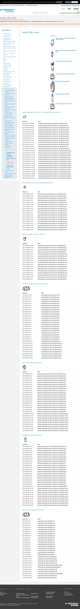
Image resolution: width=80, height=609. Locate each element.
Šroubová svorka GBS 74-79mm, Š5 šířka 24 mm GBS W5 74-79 (51, 477)
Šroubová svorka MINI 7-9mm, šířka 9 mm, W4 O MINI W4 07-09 (52, 247)
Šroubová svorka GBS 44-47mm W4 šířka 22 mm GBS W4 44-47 (51, 390)
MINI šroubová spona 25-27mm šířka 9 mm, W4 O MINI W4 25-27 (52, 279)
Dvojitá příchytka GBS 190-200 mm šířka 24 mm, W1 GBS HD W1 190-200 (54, 175)
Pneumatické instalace (7, 76)
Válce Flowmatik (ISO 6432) (10, 173)
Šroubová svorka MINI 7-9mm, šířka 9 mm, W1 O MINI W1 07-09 (52, 196)
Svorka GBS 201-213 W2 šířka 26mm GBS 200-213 (49, 567)
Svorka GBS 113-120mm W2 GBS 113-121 (47, 558)
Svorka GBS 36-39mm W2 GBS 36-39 (46, 535)
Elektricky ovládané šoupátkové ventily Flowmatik (8, 176)
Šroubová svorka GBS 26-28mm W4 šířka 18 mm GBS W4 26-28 (51, 380)
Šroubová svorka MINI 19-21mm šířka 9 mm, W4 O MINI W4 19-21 (52, 272)
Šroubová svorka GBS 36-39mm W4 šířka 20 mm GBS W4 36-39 (51, 386)
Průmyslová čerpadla (7, 81)
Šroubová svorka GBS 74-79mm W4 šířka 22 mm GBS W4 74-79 (51, 405)
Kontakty (76, 8)
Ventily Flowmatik (8, 120)
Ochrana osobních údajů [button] (50, 2)
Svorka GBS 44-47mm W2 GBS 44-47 (46, 539)
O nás (69, 8)
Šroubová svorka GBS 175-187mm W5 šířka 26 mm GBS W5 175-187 (52, 503)
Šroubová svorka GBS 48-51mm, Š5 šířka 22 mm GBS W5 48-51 (51, 465)
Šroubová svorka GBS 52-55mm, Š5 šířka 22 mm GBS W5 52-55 (51, 467)
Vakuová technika (6, 63)
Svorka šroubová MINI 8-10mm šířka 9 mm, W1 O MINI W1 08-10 (52, 198)
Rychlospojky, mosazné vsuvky (9, 156)
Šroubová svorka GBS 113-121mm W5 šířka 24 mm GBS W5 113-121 (52, 490)
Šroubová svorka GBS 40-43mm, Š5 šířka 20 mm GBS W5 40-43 (51, 461)
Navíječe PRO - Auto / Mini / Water (10, 102)
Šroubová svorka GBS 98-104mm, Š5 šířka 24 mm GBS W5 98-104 (52, 486)
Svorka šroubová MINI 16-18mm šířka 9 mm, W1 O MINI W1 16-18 (52, 214)
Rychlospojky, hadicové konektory (23, 597)
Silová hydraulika (6, 86)
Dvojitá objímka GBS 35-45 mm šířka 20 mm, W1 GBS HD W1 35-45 (53, 125)
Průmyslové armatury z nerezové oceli (9, 49)
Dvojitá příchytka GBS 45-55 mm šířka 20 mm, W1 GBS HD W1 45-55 (53, 129)
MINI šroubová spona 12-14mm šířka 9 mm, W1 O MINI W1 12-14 (52, 206)
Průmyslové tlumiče (7, 66)
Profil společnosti (3, 593)
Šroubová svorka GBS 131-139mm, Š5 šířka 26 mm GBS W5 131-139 (52, 494)
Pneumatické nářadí (7, 78)
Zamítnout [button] (68, 2)
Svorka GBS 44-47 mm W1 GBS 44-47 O (50, 318)
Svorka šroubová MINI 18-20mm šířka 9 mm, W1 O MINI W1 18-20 (52, 219)
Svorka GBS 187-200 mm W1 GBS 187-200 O (51, 355)
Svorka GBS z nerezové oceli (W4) (62, 81)
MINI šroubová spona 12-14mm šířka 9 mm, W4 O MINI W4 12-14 (52, 258)
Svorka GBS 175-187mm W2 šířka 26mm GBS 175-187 (50, 565)
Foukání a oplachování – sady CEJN (9, 94)
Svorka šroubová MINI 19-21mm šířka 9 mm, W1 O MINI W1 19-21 (52, 221)
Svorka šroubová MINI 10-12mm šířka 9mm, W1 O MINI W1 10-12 (52, 202)
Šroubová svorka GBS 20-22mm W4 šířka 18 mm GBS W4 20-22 (51, 375)
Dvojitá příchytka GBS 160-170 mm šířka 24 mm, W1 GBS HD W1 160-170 (54, 169)
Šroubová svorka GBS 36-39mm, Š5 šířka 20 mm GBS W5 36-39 (51, 459)
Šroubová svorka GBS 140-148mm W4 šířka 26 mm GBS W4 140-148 (52, 422)
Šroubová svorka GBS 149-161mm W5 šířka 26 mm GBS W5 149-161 (52, 498)
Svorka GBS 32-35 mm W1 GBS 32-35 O (50, 311)
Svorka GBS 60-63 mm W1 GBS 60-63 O (50, 326)
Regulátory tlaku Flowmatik (10, 136)
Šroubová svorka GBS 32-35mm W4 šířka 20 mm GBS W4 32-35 (51, 384)
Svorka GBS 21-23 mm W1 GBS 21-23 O (50, 299)
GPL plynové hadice (8, 114)
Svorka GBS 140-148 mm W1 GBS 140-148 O (51, 349)
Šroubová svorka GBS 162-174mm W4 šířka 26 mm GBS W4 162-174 (52, 426)
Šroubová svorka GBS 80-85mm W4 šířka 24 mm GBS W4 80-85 (51, 407)
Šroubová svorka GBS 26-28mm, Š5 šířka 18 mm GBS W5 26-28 (51, 452)
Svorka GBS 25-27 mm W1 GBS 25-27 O (50, 303)
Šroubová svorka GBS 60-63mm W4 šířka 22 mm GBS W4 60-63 (51, 399)
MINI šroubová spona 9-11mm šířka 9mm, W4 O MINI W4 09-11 (52, 251)
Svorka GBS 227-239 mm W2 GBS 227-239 (47, 571)
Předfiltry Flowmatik (8, 141)
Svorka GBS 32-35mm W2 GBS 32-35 (46, 533)
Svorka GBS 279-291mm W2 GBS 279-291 (47, 577)
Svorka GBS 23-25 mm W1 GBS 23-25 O (50, 301)
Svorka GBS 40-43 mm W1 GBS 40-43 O (50, 315)
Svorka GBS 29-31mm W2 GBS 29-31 (46, 531)
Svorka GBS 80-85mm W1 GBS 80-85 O (50, 334)
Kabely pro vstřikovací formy (11, 159)
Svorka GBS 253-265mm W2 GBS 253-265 (47, 575)
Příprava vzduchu (34, 597)
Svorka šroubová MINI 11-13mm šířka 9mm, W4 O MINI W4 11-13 (52, 256)
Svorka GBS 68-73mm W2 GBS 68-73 (46, 552)
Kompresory (5, 69)
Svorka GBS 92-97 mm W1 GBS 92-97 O (50, 339)
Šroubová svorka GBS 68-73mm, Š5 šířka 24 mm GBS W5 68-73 (51, 475)
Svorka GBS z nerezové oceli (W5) (62, 94)
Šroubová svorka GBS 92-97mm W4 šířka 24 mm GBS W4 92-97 (51, 411)
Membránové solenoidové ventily (9, 41)
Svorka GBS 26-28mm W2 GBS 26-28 (46, 529)
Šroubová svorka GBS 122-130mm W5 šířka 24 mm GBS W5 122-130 (52, 492)
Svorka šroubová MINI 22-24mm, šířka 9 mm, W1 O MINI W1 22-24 (52, 225)
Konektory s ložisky (8, 116)
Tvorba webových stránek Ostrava (13, 604)
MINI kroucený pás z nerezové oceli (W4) (64, 61)
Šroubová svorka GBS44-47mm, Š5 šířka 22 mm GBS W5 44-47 (51, 463)
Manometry (5, 68)
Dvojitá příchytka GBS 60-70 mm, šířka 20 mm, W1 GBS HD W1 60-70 (53, 136)
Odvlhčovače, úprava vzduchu (9, 71)
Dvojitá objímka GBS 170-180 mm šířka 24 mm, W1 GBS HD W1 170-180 (54, 171)
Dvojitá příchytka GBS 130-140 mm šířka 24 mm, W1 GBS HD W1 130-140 (54, 163)
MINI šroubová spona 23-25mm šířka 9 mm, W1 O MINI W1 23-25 (52, 227)
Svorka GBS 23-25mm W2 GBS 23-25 (46, 527)
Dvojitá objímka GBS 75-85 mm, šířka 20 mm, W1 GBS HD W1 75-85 (53, 142)
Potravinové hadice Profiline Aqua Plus (10, 110)
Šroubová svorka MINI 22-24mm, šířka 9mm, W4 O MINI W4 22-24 (52, 274)
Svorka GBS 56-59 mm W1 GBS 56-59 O (50, 324)
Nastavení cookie (3, 604)
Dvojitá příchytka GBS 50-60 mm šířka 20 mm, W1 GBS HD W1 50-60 (53, 131)
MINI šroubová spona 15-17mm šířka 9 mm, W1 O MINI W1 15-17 (52, 212)
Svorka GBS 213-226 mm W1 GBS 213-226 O (51, 357)
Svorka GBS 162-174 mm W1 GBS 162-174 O (51, 351)
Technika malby (6, 79)
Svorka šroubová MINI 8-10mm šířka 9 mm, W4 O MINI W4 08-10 (52, 249)
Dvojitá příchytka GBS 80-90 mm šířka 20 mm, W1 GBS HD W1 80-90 (53, 144)
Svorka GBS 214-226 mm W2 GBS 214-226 (47, 569)
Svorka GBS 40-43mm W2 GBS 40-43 (46, 537)
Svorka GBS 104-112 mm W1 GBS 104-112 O (51, 343)
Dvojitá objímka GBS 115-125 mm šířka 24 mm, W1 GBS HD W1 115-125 (54, 157)
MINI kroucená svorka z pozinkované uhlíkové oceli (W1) (66, 51)
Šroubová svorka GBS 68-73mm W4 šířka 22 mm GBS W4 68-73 (51, 403)
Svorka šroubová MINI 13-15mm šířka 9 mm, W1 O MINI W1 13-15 (52, 208)
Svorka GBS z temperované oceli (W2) (63, 103)
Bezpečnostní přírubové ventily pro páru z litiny (9, 99)
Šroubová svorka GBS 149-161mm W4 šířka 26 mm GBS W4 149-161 (52, 424)
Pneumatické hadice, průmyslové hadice (9, 57)
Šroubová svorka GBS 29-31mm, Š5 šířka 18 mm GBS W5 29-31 (51, 454)
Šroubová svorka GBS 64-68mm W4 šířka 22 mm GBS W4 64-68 (51, 401)
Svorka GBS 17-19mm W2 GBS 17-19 (46, 521)
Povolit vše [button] (74, 2)
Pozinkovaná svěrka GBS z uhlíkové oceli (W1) (65, 73)
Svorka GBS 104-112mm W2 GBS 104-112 (47, 556)
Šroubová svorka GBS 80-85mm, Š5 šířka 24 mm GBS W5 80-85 (51, 479)
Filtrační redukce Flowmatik (10, 135)
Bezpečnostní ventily (7, 73)
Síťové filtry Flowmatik (9, 125)
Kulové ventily (49, 597)
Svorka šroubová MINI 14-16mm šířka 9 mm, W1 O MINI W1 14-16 (52, 210)
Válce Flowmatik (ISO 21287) (9, 171)
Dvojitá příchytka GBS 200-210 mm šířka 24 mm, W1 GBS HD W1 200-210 (54, 178)
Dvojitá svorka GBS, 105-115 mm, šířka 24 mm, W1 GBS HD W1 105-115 (54, 152)
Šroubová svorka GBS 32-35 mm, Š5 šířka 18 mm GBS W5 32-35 (51, 456)
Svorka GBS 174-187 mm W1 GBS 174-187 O (51, 353)
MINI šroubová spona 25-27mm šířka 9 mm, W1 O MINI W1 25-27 (52, 229)
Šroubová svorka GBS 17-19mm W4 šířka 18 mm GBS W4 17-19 (51, 373)
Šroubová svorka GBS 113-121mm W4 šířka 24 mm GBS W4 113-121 (52, 415)
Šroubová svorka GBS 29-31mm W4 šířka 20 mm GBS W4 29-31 (51, 382)
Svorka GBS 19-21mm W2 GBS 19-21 (46, 523)
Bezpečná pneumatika (7, 84)
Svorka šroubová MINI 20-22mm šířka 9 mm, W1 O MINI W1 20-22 (52, 223)
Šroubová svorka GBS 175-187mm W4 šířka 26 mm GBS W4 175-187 (52, 428)
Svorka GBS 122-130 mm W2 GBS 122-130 (47, 560)
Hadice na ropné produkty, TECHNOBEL (10, 107)
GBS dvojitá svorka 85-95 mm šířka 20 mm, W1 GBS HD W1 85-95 (53, 146)
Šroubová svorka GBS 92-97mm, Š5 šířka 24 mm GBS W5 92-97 (51, 484)
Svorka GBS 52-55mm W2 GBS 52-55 (46, 542)
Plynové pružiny (6, 36)
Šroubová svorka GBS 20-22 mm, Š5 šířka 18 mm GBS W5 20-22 (51, 448)
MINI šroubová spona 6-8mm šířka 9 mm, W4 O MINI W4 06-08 (52, 245)
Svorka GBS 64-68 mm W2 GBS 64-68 (46, 550)
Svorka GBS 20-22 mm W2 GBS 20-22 (46, 525)
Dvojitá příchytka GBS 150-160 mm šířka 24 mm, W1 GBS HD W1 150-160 (54, 167)
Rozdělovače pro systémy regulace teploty (10, 167)
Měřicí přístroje (6, 83)
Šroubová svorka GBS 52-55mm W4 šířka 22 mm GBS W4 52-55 (51, 394)
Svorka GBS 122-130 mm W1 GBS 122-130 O (51, 345)
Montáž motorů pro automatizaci (8, 146)
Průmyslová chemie (7, 33)
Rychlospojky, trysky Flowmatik (10, 153)
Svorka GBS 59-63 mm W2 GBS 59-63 (46, 546)
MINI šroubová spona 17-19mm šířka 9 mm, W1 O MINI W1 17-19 (52, 217)
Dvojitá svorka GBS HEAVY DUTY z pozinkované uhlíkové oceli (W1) (65, 39)
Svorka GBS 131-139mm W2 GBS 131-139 (47, 563)
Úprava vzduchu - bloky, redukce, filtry (9, 51)
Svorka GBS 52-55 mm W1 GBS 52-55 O (50, 322)
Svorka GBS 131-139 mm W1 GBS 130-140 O (51, 347)
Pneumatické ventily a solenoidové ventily (7, 39)
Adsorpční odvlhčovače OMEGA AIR (9, 130)
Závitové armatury (49, 596)
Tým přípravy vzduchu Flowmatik (9, 133)
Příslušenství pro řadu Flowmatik (9, 144)
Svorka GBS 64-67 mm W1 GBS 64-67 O (50, 328)
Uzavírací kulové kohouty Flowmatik (9, 91)
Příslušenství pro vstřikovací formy (10, 163)
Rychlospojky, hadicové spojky (9, 46)
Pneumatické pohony (7, 35)
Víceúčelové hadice (8, 112)
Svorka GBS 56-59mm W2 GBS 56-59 (46, 544)
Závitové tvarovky (6, 44)
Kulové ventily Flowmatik (9, 122)
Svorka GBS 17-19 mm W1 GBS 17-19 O (50, 295)
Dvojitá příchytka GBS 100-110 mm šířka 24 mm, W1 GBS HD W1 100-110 (54, 150)
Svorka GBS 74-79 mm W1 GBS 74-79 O (50, 332)
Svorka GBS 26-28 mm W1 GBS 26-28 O (50, 305)
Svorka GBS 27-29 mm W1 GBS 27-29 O (50, 307)
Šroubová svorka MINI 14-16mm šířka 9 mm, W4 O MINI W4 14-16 (52, 262)
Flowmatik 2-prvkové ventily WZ (10, 118)
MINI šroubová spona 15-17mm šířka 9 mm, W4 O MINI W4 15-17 (52, 264)
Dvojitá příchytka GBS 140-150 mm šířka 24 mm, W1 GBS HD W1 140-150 (54, 165)
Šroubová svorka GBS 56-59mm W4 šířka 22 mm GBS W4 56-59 (51, 396)
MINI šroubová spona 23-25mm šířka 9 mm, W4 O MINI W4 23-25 (52, 277)
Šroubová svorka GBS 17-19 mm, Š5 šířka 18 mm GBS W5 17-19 (51, 446)
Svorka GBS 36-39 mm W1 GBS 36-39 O (50, 313)
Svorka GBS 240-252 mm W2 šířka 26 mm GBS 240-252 (50, 573)
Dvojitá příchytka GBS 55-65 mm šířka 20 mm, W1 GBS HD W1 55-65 (53, 133)
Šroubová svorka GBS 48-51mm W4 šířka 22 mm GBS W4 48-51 (51, 392)
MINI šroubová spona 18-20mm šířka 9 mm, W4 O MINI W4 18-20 (52, 270)
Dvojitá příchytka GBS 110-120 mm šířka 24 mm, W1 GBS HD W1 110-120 (54, 154)
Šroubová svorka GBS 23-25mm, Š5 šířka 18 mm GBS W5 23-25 (51, 450)
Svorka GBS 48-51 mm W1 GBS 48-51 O (50, 320)
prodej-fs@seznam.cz (68, 594)
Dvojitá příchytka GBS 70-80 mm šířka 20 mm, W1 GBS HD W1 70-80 (53, 140)
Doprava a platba (76, 5)
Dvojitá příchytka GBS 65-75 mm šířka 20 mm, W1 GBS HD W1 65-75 (53, 138)
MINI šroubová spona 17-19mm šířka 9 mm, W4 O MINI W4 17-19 (52, 268)
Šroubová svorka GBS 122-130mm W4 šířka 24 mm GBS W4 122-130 (52, 417)
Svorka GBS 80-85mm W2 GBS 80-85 (46, 554)
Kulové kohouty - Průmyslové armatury (8, 54)
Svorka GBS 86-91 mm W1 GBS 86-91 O (50, 336)
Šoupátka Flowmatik (9, 124)
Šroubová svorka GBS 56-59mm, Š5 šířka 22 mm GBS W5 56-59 (51, 469)
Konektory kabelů (34, 596)
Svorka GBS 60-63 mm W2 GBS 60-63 (46, 548)
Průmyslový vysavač (7, 64)
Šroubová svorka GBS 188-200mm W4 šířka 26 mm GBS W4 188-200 (52, 430)
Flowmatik (5, 59)
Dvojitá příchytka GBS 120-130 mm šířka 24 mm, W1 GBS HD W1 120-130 (54, 159)
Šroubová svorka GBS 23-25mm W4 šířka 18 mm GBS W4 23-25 (51, 378)
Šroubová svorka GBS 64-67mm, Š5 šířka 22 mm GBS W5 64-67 (51, 473)
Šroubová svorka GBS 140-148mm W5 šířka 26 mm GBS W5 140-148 (52, 496)
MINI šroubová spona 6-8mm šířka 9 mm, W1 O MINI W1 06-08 (52, 193)
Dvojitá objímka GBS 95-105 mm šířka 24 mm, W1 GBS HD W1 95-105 (53, 148)
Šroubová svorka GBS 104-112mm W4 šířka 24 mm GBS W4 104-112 (52, 413)
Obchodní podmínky (65, 5)
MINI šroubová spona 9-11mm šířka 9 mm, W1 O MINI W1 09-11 (52, 200)
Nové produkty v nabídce (8, 88)
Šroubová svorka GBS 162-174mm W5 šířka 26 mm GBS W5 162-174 (52, 500)
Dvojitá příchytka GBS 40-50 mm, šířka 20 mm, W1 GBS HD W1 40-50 (53, 127)
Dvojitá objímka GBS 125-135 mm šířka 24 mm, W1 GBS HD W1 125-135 (54, 161)
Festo (4, 61)
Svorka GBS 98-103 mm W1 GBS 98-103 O (51, 341)
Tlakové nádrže (6, 74)
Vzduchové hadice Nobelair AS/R (10, 104)
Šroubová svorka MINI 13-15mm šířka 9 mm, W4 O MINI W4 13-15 (52, 260)
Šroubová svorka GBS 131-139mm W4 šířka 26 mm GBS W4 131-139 (52, 420)
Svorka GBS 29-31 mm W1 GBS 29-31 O (50, 309)
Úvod (63, 8)
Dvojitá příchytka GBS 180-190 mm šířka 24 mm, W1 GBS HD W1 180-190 (54, 173)
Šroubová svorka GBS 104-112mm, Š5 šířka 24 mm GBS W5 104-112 (52, 488)
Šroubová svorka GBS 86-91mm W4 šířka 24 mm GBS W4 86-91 (51, 409)
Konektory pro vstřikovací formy (10, 150)
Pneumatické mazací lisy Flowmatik (9, 139)
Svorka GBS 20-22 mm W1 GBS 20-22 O (50, 297)
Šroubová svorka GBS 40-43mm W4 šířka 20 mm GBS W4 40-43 (51, 388)
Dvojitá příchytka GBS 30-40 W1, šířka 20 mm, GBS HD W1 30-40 (52, 123)
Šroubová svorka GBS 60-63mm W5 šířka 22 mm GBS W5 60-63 (51, 471)
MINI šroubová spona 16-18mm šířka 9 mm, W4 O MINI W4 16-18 (52, 266)
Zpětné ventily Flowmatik (9, 127)
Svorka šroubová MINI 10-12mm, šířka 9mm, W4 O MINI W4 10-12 (52, 253)
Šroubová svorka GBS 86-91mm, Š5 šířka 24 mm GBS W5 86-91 (51, 482)
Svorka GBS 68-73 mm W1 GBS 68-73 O (50, 330)
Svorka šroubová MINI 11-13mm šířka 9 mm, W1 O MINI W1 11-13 (52, 204)
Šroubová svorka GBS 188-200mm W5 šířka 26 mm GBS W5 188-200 (52, 505)
